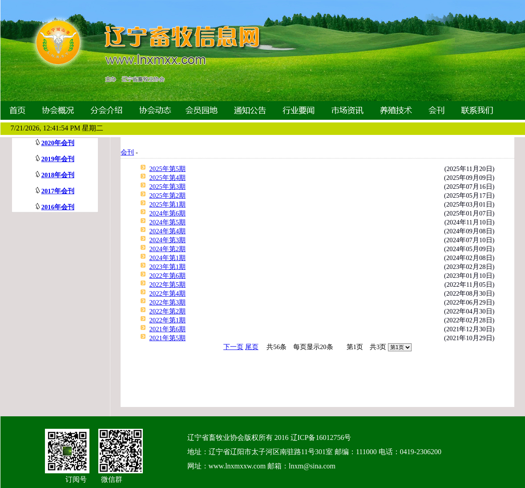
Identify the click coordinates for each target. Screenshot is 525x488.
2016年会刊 (57, 207)
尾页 (251, 346)
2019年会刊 (57, 159)
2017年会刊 (57, 191)
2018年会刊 (57, 175)
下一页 (233, 346)
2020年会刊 (57, 142)
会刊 (127, 152)
